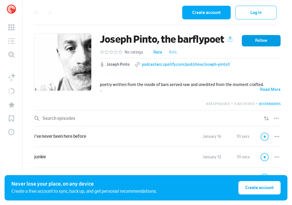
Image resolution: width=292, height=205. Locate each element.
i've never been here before (60, 136)
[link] (157, 136)
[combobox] (141, 12)
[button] (11, 27)
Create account (206, 13)
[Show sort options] (266, 118)
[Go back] (37, 13)
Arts (173, 52)
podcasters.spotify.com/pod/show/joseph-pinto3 (186, 65)
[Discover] (11, 55)
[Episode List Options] (276, 118)
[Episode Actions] (277, 136)
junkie (40, 157)
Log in (255, 13)
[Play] (265, 137)
